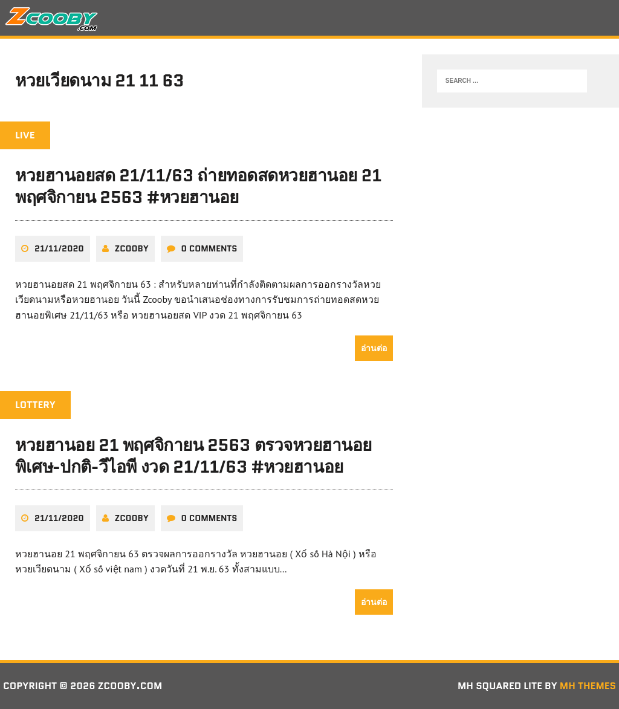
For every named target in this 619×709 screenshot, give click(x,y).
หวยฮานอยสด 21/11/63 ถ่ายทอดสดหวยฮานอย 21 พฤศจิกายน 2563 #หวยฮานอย (198, 186)
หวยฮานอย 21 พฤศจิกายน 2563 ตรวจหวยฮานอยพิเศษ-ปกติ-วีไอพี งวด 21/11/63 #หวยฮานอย (193, 456)
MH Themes (588, 686)
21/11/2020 (59, 248)
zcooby (132, 248)
